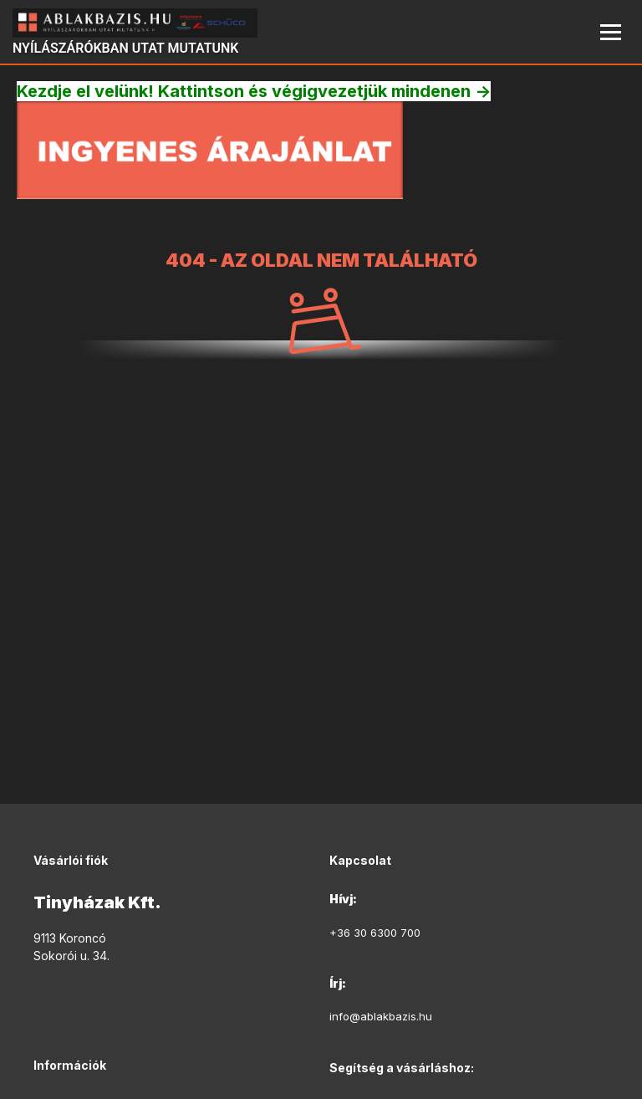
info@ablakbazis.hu (380, 1016)
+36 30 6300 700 (374, 932)
